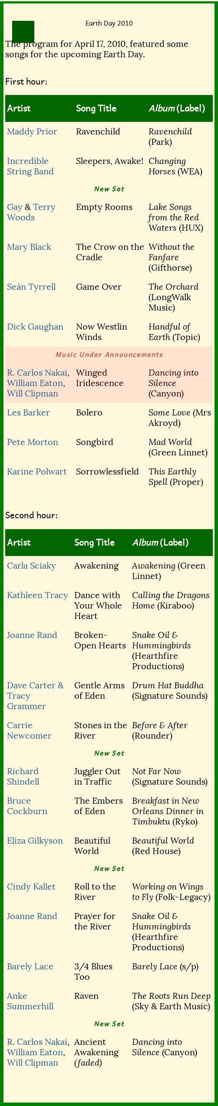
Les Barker (28, 412)
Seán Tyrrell (31, 286)
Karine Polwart (37, 471)
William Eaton (35, 383)
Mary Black (29, 247)
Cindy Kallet (31, 886)
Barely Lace (30, 966)
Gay (15, 207)
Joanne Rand (32, 635)
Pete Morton (32, 442)
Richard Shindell (23, 776)
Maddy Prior (32, 131)
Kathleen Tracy (37, 595)
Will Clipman (32, 393)
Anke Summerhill (30, 1001)
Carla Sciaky (31, 565)
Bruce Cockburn (27, 805)
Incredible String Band (30, 166)
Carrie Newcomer (29, 730)
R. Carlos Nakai (37, 372)
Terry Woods (31, 212)
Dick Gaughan (35, 326)
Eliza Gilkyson (35, 840)
